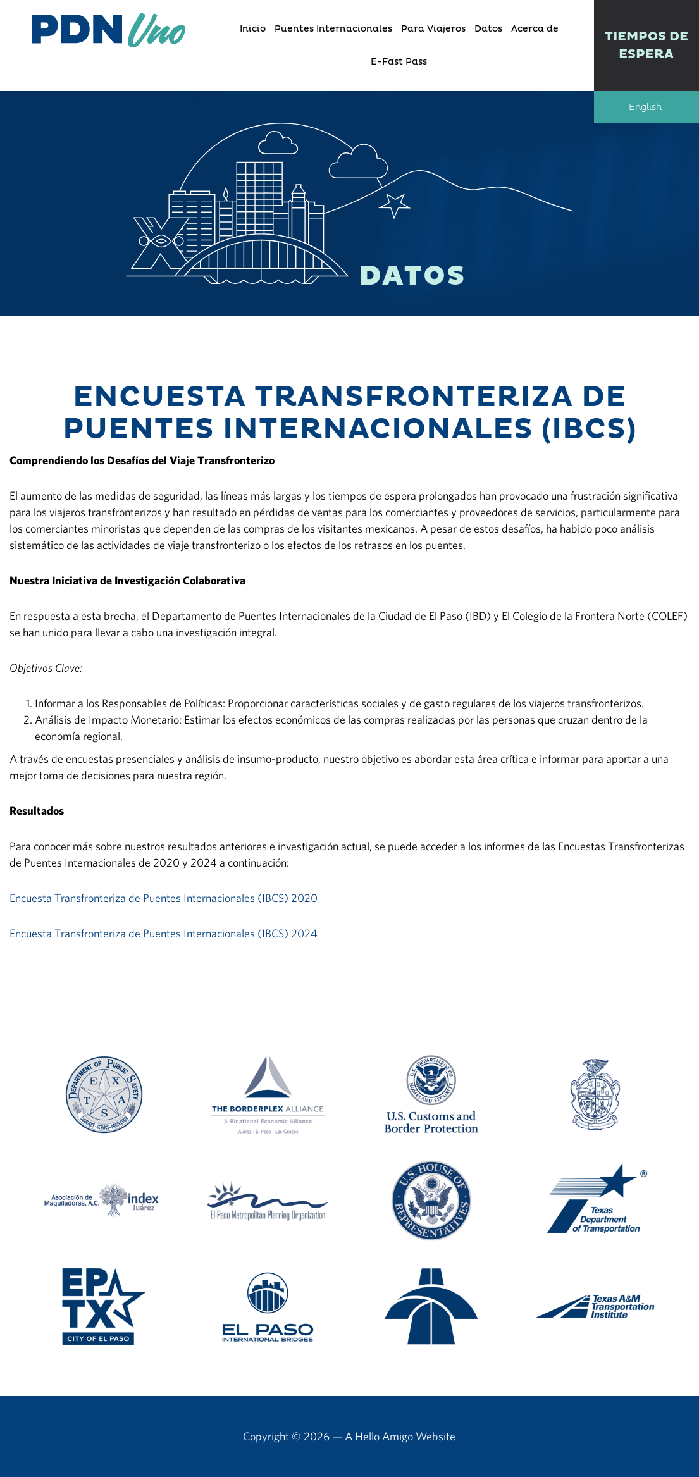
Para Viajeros (433, 29)
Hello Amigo (384, 1436)
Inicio (253, 29)
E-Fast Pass (399, 62)
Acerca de (535, 29)
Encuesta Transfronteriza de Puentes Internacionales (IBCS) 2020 (163, 898)
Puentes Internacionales (333, 29)
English (645, 107)
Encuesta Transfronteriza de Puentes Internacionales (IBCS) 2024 (163, 933)
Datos (488, 29)
